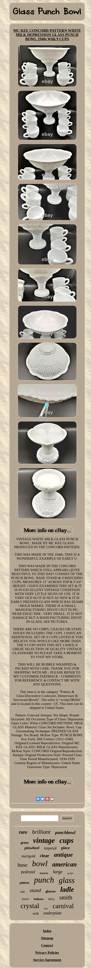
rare (23, 832)
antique (63, 854)
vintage (44, 840)
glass (67, 880)
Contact (47, 945)
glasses (51, 891)
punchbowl (65, 832)
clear (44, 855)
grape (70, 873)
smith (65, 897)
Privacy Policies (47, 952)
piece (65, 848)
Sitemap (47, 938)
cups (66, 840)
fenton (25, 899)
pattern (24, 883)
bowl (39, 863)
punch (44, 880)
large (57, 871)
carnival (63, 906)
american (64, 864)
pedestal (28, 872)
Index (47, 931)
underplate (52, 913)
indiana (39, 899)
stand (35, 890)
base (22, 865)
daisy (51, 899)
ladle (67, 889)
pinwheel (32, 848)
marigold (28, 856)
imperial (50, 848)
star (22, 891)
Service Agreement (47, 960)
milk (36, 913)
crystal (30, 906)
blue (46, 908)
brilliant (41, 832)
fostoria (44, 873)
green (24, 843)
